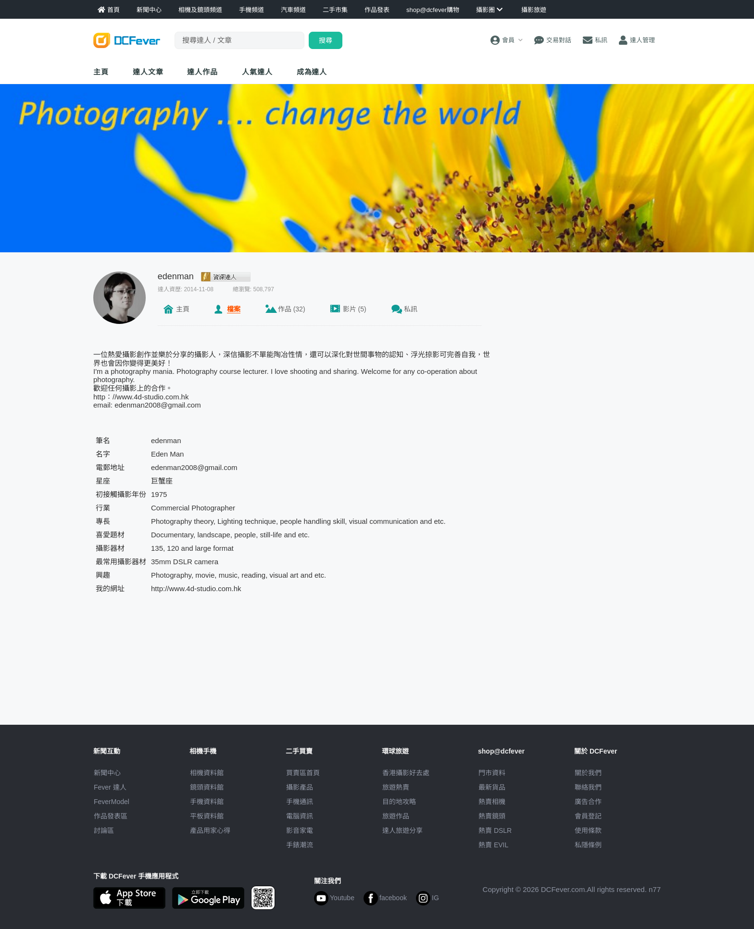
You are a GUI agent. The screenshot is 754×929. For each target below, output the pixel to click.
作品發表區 (110, 816)
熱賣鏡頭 (491, 816)
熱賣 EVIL (493, 845)
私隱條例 (588, 845)
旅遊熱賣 (395, 787)
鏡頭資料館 (207, 787)
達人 (257, 72)
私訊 (410, 309)
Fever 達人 (110, 787)
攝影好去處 (405, 773)
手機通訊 (299, 801)
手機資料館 (207, 801)
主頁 (101, 72)
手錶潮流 (299, 845)
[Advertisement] (583, 332)
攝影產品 (299, 787)
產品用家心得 (210, 830)
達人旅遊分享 (402, 830)
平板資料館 (207, 816)
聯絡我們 (588, 787)
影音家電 (299, 830)
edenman (176, 276)
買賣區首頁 (303, 773)
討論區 (104, 830)
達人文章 (148, 72)
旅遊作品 (395, 816)
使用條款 (588, 830)
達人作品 (202, 72)
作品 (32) (291, 309)
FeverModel (111, 801)
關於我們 (588, 773)
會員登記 (588, 816)
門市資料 (491, 773)
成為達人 (312, 72)
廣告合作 (588, 801)
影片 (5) (354, 309)
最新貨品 (491, 787)
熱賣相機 (491, 801)
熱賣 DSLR (495, 830)
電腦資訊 (299, 816)
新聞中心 (107, 773)
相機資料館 (207, 773)
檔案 (233, 309)
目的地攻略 (399, 801)
